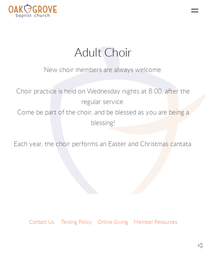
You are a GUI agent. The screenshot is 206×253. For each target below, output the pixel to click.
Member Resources (155, 222)
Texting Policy (76, 222)
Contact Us (41, 222)
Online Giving (113, 222)
